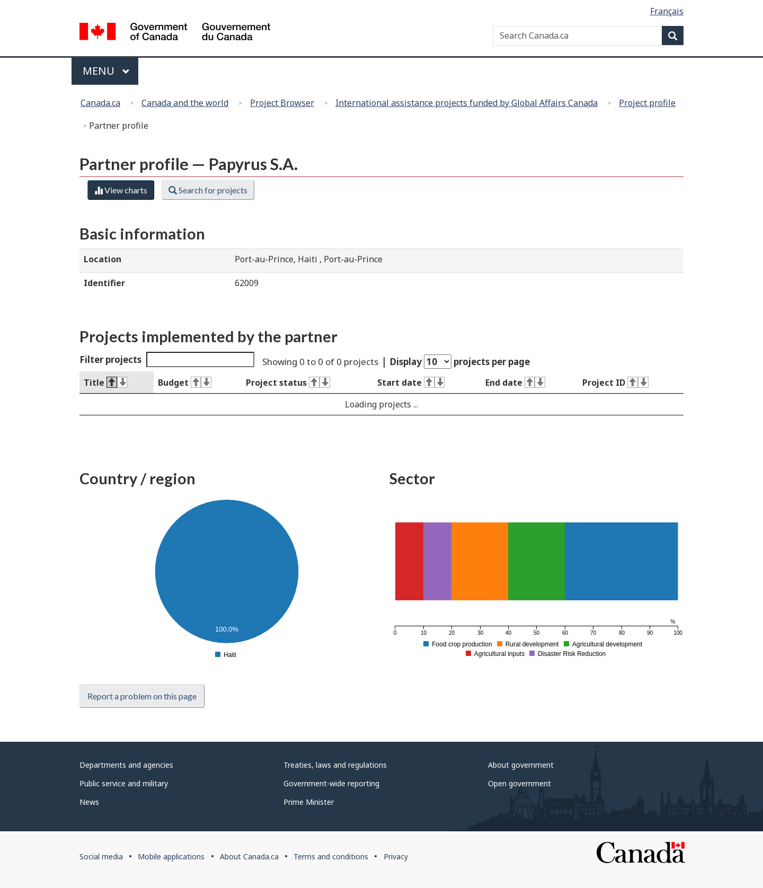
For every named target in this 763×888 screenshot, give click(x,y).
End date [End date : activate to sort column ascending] (515, 382)
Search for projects (207, 190)
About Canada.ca (249, 856)
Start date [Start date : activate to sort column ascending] (411, 382)
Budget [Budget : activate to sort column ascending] (184, 382)
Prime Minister (308, 802)
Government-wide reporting (331, 783)
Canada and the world (184, 103)
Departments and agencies (126, 765)
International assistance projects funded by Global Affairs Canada (466, 103)
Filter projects (166, 359)
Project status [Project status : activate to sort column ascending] (288, 382)
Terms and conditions (331, 856)
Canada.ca (100, 103)
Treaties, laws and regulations (335, 765)
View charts (120, 190)
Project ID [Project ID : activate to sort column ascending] (615, 382)
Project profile (647, 103)
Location (102, 259)
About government (521, 765)
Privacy (396, 856)
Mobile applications (171, 856)
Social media (101, 856)
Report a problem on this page (142, 696)
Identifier (104, 283)
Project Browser (282, 103)
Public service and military (123, 783)
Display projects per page (460, 361)
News (89, 802)
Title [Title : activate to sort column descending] (105, 382)
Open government (519, 783)
